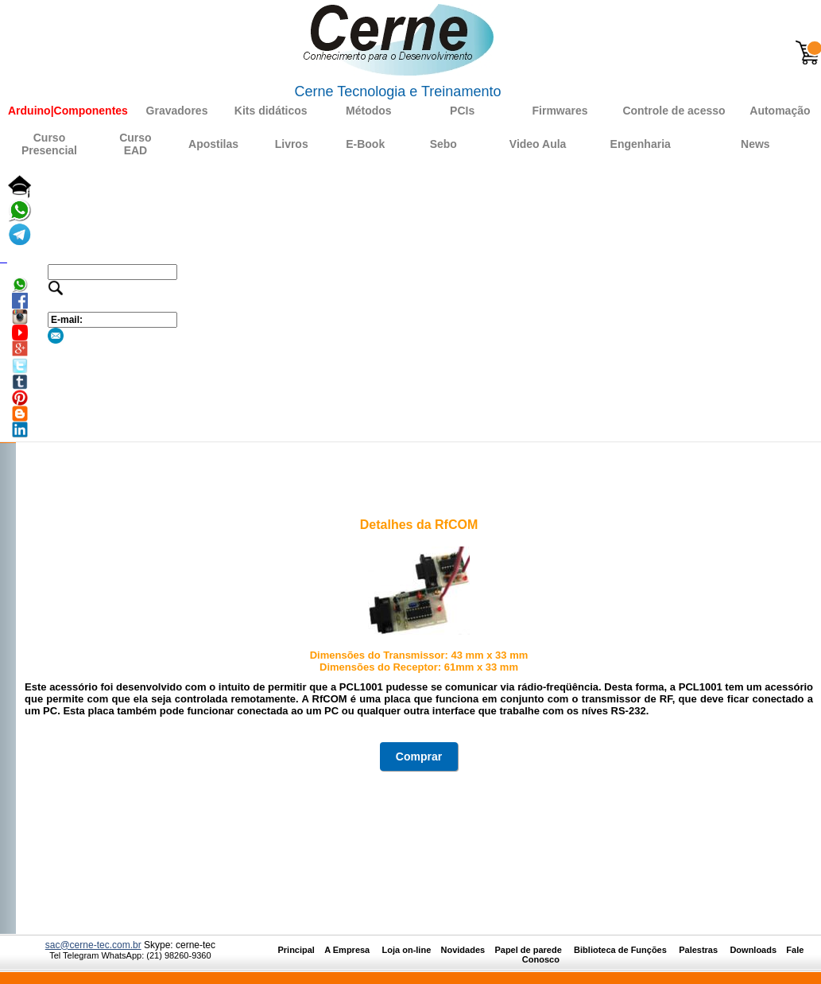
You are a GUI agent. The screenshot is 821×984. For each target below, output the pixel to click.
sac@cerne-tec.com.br (93, 945)
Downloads (753, 950)
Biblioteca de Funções (621, 950)
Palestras (699, 950)
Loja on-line (407, 950)
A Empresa (351, 950)
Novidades (468, 950)
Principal (295, 950)
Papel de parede (527, 950)
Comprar (419, 756)
